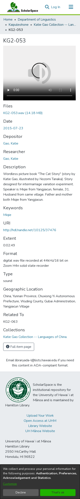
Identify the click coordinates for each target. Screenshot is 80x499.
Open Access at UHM (40, 420)
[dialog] (40, 481)
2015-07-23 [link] (13, 128)
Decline (21, 492)
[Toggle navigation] (71, 7)
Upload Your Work (40, 415)
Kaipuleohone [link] (19, 24)
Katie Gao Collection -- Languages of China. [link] (55, 24)
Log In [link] (56, 7)
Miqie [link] (7, 215)
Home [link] (8, 19)
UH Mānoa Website (40, 431)
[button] (47, 7)
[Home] (21, 7)
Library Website (40, 426)
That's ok (57, 492)
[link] (23, 113)
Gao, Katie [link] (10, 143)
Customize (10, 484)
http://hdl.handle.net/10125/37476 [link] (29, 230)
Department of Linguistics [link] (37, 19)
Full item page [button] (18, 346)
